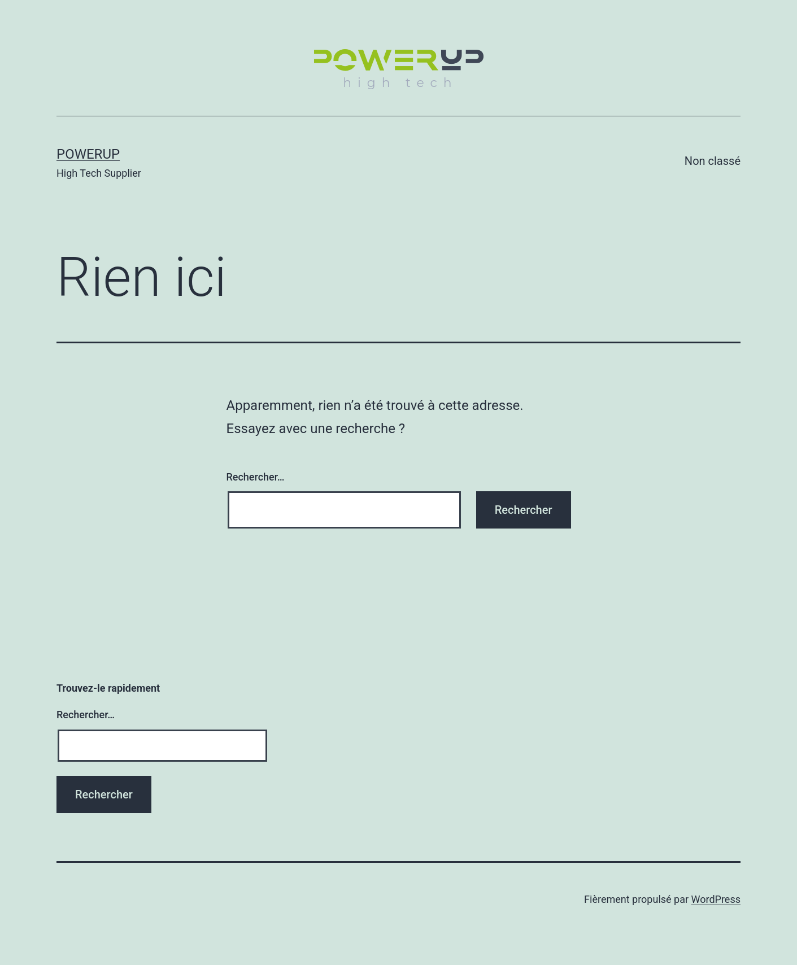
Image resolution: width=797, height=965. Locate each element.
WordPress (716, 899)
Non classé (713, 161)
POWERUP (88, 154)
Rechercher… (256, 477)
